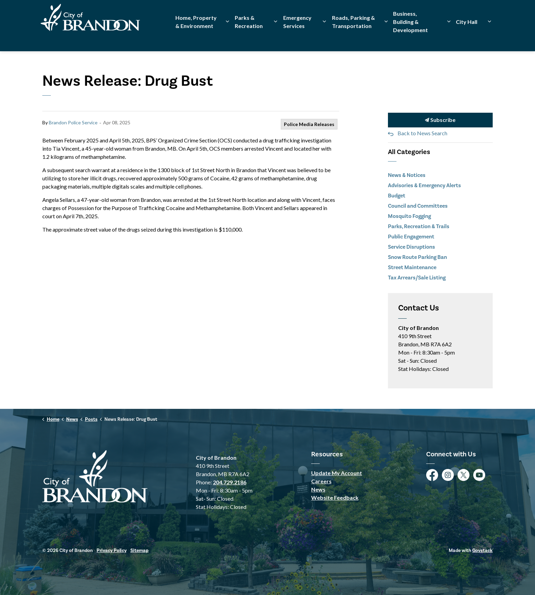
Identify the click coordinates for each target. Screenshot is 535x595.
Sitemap (139, 550)
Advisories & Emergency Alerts (424, 185)
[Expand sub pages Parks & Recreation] (275, 38)
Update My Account (336, 473)
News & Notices (406, 175)
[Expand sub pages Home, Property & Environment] (228, 38)
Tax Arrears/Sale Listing (417, 277)
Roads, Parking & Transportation (353, 38)
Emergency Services (297, 38)
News (318, 489)
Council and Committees (418, 206)
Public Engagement (411, 236)
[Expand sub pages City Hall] (489, 38)
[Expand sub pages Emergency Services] (324, 38)
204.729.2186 (229, 482)
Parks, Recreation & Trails (418, 226)
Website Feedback (335, 497)
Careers (321, 481)
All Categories (409, 152)
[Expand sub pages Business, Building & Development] (449, 38)
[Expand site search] (486, 13)
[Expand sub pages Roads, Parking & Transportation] (386, 38)
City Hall (466, 38)
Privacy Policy (112, 550)
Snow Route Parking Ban (417, 257)
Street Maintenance (412, 267)
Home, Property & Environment (196, 38)
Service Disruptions (411, 247)
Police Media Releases (309, 124)
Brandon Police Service (73, 122)
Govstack (482, 550)
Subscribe (440, 120)
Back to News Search (422, 133)
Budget (396, 195)
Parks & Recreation (249, 38)
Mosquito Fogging (409, 216)
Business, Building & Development (410, 38)
